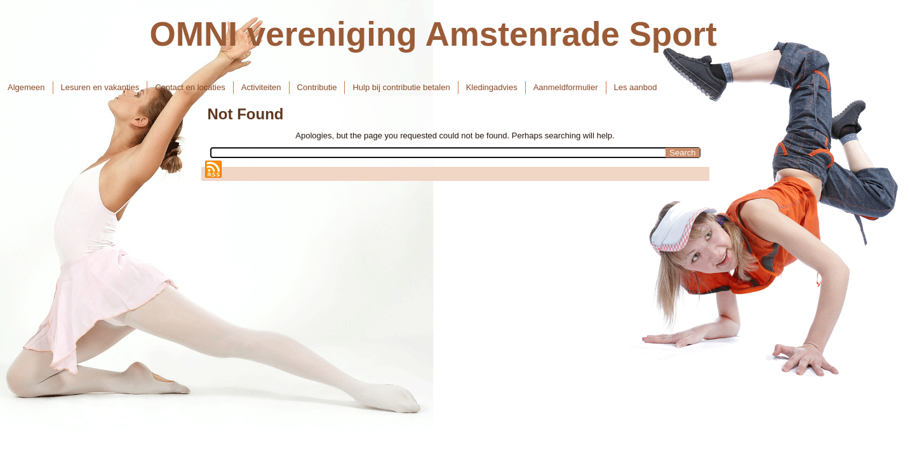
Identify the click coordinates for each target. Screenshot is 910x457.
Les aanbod (635, 87)
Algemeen (26, 87)
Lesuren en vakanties (100, 87)
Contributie (317, 87)
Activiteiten (261, 87)
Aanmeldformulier (565, 87)
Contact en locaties (190, 87)
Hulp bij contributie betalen (401, 87)
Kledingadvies (492, 87)
